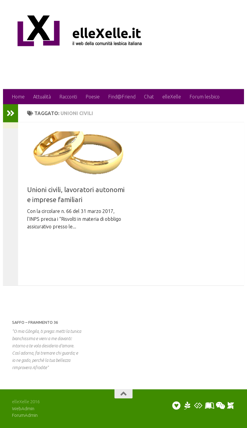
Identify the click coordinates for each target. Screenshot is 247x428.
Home (18, 96)
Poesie (93, 96)
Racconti (68, 96)
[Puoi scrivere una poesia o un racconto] (187, 405)
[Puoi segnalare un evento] (231, 405)
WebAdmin (23, 408)
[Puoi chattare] (220, 405)
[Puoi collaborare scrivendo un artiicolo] (209, 405)
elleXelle (171, 96)
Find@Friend (122, 96)
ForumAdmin (25, 415)
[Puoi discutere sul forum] (198, 405)
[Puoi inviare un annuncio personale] (176, 405)
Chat (149, 96)
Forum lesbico (204, 96)
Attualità (42, 96)
